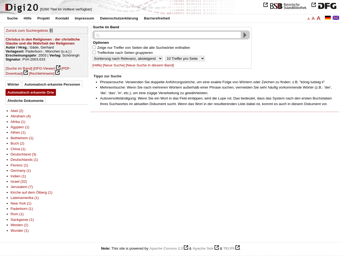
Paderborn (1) (22, 209)
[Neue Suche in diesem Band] (150, 65)
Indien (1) (18, 176)
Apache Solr (203, 248)
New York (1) (21, 203)
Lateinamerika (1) (25, 198)
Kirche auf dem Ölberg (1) (32, 192)
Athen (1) (18, 132)
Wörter (13, 84)
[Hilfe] (97, 65)
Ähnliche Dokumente (25, 101)
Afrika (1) (18, 122)
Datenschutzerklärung (119, 18)
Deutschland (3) (23, 154)
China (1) (18, 149)
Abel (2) (17, 111)
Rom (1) (17, 214)
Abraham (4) (21, 116)
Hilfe (27, 18)
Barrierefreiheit (157, 18)
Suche (12, 18)
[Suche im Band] (19, 68)
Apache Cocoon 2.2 (166, 248)
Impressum (84, 18)
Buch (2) (17, 143)
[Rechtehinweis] (42, 73)
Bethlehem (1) (22, 138)
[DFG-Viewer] (44, 68)
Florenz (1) (19, 165)
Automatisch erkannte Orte (30, 92)
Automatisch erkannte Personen (52, 84)
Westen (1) (19, 225)
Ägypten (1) (20, 127)
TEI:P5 (228, 248)
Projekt (43, 18)
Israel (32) (19, 181)
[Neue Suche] (114, 65)
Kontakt (62, 18)
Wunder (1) (20, 231)
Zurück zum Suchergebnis (27, 31)
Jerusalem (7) (22, 187)
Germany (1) (21, 171)
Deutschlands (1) (24, 160)
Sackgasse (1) (22, 220)
